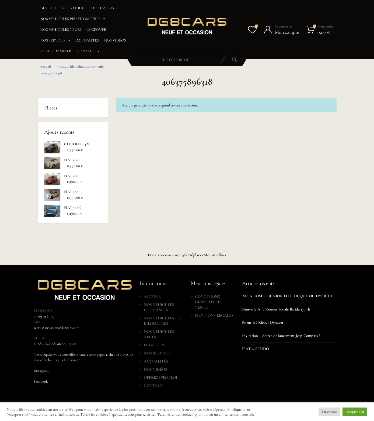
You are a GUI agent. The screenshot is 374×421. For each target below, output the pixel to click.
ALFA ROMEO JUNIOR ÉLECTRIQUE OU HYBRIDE (287, 296)
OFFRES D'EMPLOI (55, 51)
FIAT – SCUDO (255, 348)
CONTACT (88, 51)
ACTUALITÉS (87, 40)
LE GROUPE (96, 29)
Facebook (41, 381)
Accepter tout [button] (355, 411)
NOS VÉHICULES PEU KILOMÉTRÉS (73, 18)
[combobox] (175, 60)
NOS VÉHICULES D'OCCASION (88, 8)
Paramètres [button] (329, 411)
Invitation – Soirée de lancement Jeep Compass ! (281, 335)
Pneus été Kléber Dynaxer (263, 322)
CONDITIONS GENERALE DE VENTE (208, 302)
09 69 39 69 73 (44, 316)
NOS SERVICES (55, 40)
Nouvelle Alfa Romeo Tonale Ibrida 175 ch (276, 309)
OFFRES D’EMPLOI (160, 377)
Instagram (41, 370)
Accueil (45, 66)
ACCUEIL (48, 8)
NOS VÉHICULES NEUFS (60, 29)
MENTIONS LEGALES (214, 315)
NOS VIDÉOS (115, 40)
